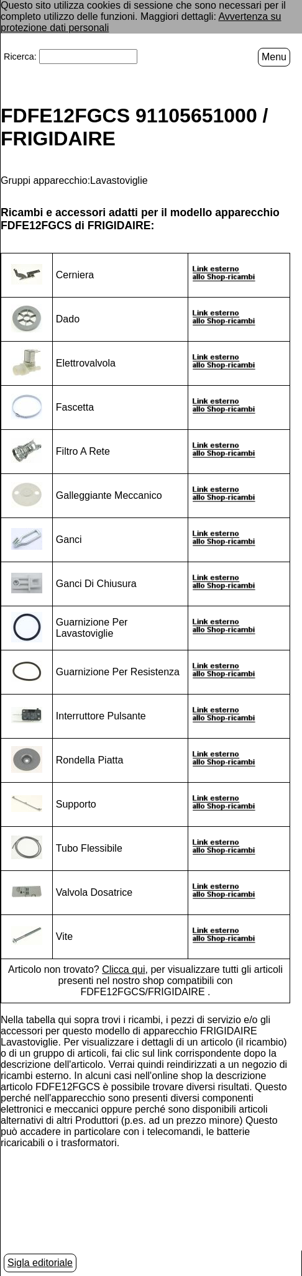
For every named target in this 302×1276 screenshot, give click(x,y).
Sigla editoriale (40, 1262)
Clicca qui (123, 969)
